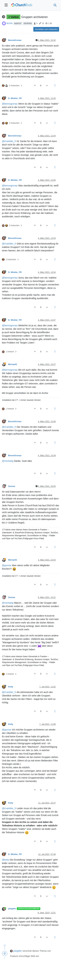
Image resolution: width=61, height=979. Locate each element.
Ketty (10, 687)
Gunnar (11, 486)
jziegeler (12, 908)
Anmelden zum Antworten (46, 29)
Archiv (9, 23)
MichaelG (12, 364)
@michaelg (7, 461)
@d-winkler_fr (9, 141)
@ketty (5, 859)
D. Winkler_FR (15, 98)
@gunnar (6, 565)
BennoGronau (14, 40)
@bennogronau (10, 103)
